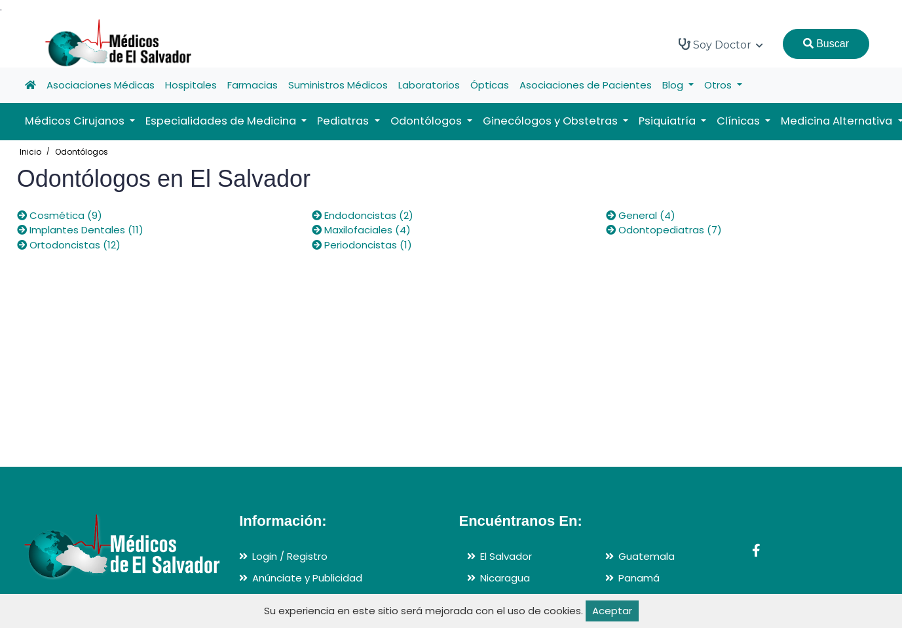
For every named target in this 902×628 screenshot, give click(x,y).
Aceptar (612, 611)
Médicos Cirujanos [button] (76, 120)
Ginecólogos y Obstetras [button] (551, 120)
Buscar (826, 43)
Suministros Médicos (338, 85)
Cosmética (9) (59, 215)
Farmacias (252, 85)
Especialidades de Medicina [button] (222, 120)
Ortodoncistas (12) (69, 245)
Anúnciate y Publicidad (307, 578)
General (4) (640, 215)
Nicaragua (505, 578)
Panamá (639, 578)
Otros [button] (719, 85)
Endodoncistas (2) (362, 215)
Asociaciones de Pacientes (585, 85)
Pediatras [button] (344, 120)
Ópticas (489, 85)
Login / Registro (290, 556)
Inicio (30, 151)
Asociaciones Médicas (101, 85)
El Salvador (506, 556)
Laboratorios (429, 85)
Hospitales (191, 85)
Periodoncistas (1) (362, 245)
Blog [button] (674, 85)
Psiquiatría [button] (668, 120)
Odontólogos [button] (427, 120)
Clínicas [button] (739, 120)
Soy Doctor (721, 44)
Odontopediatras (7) (664, 230)
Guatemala (646, 556)
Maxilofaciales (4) (361, 230)
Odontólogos (81, 151)
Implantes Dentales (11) (80, 230)
